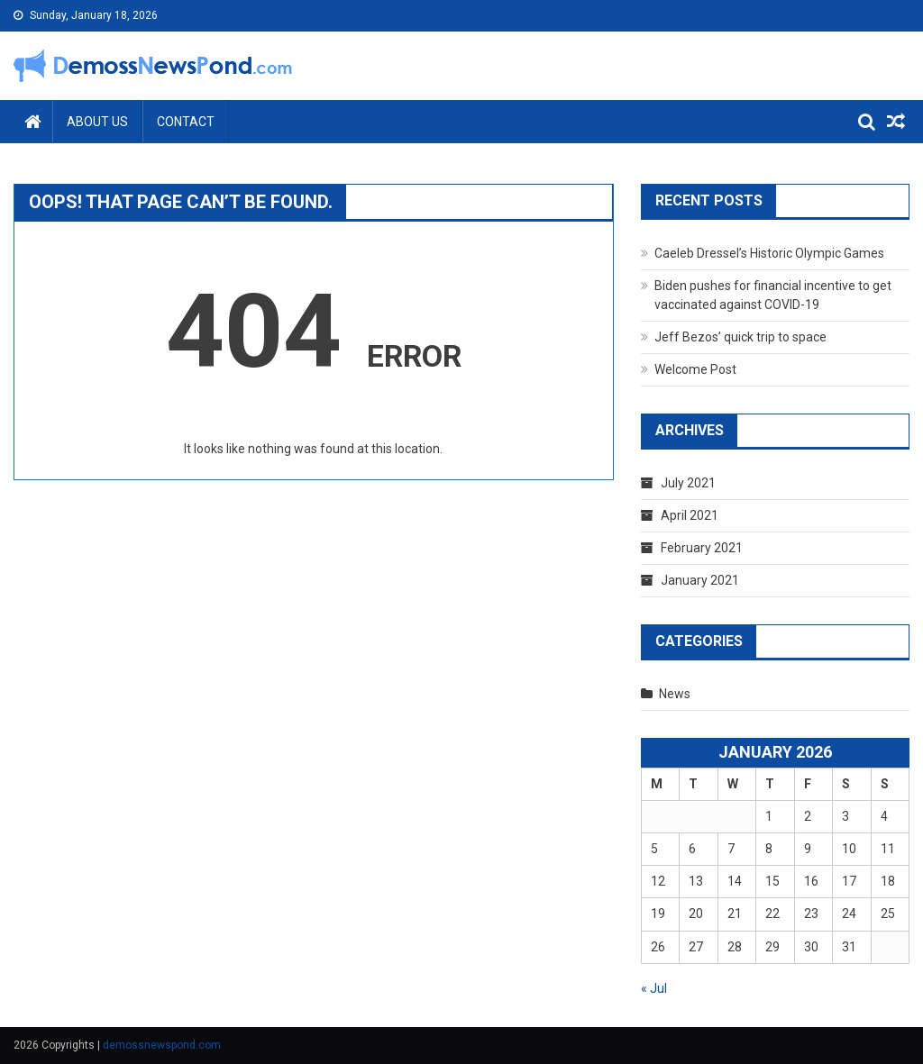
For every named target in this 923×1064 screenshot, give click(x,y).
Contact (186, 121)
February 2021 (702, 548)
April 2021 (689, 515)
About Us (97, 121)
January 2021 (700, 580)
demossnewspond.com (162, 1045)
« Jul (654, 988)
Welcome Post (695, 369)
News (674, 694)
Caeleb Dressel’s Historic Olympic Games (769, 253)
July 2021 (688, 483)
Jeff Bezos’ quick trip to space (740, 337)
